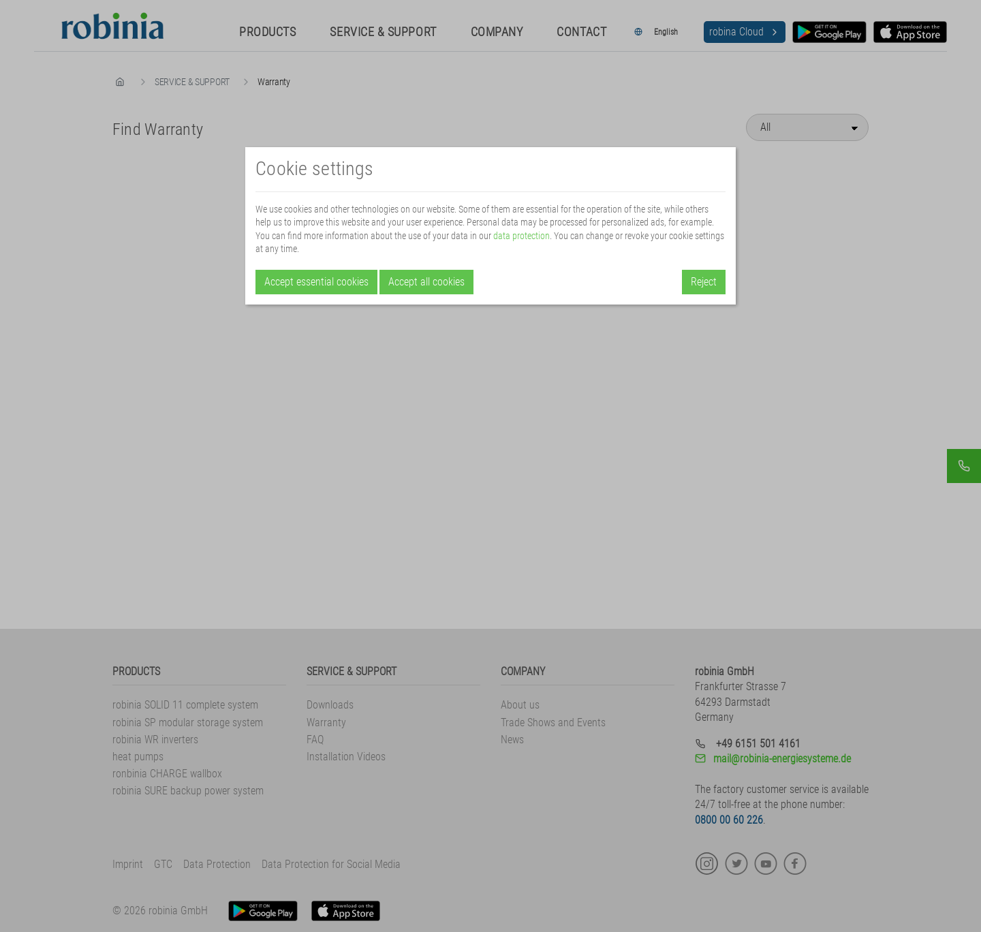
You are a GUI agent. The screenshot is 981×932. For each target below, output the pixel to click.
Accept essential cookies (316, 281)
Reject (704, 281)
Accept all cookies (426, 281)
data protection (521, 235)
